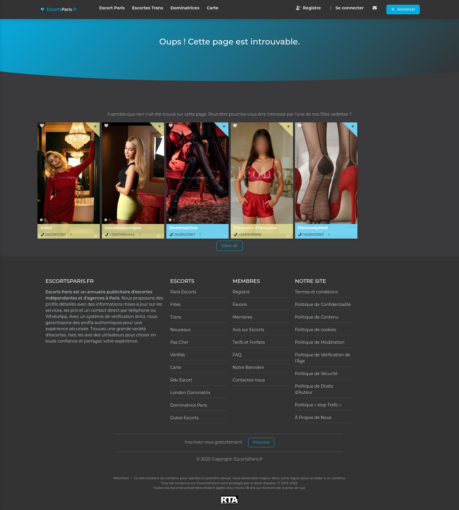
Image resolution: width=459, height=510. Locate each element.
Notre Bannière (248, 367)
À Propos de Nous (313, 417)
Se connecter (346, 8)
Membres (242, 317)
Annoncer (403, 9)
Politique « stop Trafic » (318, 405)
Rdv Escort (181, 380)
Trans (175, 317)
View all (230, 245)
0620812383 (55, 234)
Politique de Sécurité (316, 373)
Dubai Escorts (184, 417)
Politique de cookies (315, 329)
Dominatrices (184, 8)
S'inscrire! (261, 442)
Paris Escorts (183, 292)
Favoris (240, 304)
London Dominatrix (190, 392)
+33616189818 (250, 234)
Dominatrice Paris (188, 405)
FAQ (237, 354)
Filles (175, 304)
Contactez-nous (249, 380)
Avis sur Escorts (248, 329)
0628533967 (184, 234)
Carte (212, 8)
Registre (308, 8)
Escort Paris (112, 8)
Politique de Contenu (317, 317)
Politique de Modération (320, 342)
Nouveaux (180, 329)
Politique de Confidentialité (323, 304)
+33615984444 (122, 234)
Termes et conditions (316, 292)
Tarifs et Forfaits (249, 342)
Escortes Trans (147, 8)
